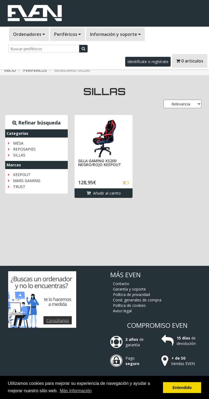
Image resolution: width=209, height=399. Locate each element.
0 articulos (189, 61)
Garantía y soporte (129, 289)
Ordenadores (29, 34)
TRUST (19, 186)
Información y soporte (115, 34)
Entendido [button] (182, 387)
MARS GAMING (26, 180)
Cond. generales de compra (137, 300)
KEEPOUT (21, 174)
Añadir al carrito (104, 193)
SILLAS (19, 155)
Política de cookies (129, 305)
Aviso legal (122, 310)
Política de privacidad (131, 294)
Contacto (121, 283)
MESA (18, 143)
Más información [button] (76, 390)
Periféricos (67, 34)
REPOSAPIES (24, 149)
